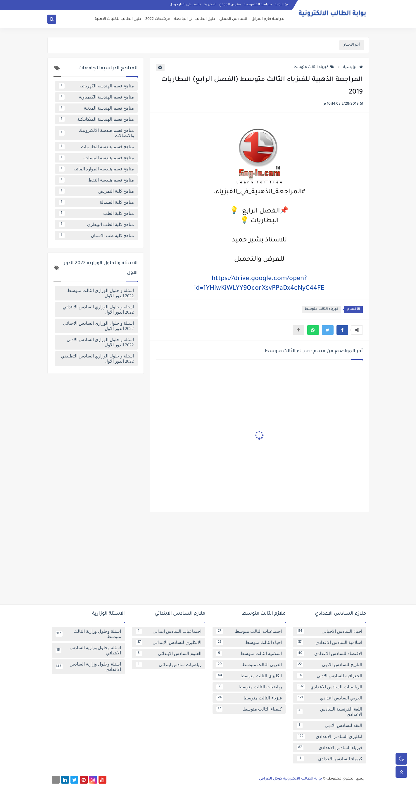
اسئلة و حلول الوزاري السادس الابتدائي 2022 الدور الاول (98, 309)
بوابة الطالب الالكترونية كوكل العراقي (290, 779)
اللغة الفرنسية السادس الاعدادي (329, 712)
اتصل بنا (210, 4)
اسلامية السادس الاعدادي (329, 642)
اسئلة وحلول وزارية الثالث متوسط (88, 634)
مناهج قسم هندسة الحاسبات (96, 146)
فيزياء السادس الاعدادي (329, 747)
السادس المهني (233, 19)
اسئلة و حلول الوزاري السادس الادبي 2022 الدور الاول (100, 342)
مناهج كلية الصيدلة (96, 202)
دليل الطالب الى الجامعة (194, 19)
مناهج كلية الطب (96, 213)
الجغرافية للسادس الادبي (329, 675)
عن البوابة (282, 4)
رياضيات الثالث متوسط (249, 687)
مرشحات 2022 (157, 19)
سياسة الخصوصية (258, 4)
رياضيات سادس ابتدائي (168, 664)
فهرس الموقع (230, 4)
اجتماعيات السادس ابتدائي (168, 631)
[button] (342, 330)
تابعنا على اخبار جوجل (185, 4)
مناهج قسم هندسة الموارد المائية (96, 169)
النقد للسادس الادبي (329, 725)
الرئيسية (353, 67)
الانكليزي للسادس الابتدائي (168, 642)
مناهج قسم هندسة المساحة (96, 157)
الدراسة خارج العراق (269, 19)
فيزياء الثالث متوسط (313, 67)
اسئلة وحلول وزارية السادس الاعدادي (88, 667)
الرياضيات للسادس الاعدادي (329, 687)
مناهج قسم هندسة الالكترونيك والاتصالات (96, 133)
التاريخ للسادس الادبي (329, 664)
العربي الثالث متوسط (249, 664)
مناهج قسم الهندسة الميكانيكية (96, 119)
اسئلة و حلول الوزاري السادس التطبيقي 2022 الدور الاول (97, 359)
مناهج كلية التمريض (96, 191)
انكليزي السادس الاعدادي (329, 736)
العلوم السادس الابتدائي (168, 653)
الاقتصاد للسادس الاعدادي (329, 653)
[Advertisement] (208, 561)
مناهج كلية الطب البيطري (96, 224)
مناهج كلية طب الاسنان (96, 235)
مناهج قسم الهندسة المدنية (96, 108)
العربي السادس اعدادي (329, 698)
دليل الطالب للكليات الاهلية (118, 19)
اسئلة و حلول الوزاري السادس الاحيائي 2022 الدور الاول (98, 326)
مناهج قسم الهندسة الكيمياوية (96, 97)
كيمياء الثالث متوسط (249, 709)
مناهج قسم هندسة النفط (96, 180)
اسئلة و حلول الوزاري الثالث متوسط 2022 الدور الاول (100, 293)
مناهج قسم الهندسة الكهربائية (96, 86)
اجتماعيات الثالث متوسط (249, 631)
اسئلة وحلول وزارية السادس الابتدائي (88, 650)
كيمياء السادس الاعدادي (329, 758)
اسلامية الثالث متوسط (249, 653)
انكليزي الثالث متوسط (249, 675)
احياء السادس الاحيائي (329, 631)
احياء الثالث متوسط (249, 642)
